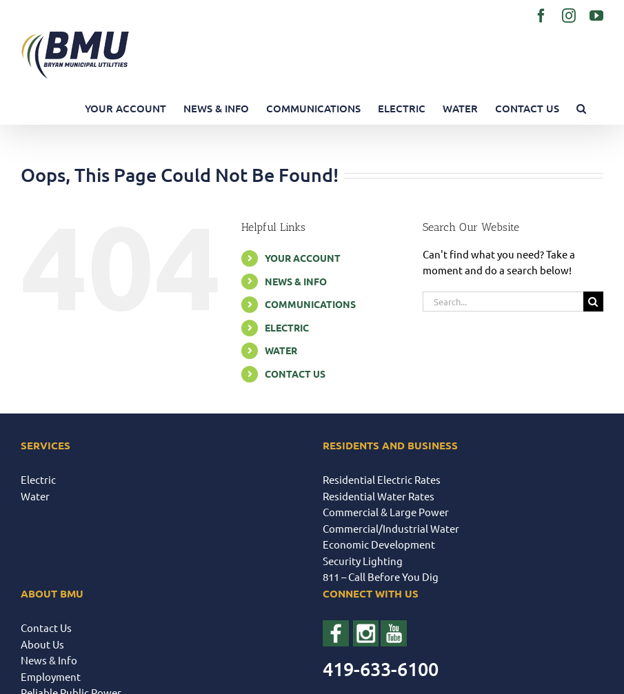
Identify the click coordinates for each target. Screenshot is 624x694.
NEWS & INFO (296, 281)
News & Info (49, 659)
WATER (281, 350)
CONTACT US (295, 373)
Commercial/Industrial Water (391, 528)
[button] (581, 108)
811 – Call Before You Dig (381, 576)
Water (35, 495)
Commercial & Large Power (386, 511)
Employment (51, 676)
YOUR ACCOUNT (303, 258)
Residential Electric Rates (382, 479)
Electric (38, 479)
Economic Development (379, 544)
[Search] (593, 302)
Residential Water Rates (378, 495)
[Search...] (503, 302)
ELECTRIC (287, 327)
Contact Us (46, 627)
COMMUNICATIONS (310, 304)
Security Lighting (363, 560)
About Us (42, 644)
